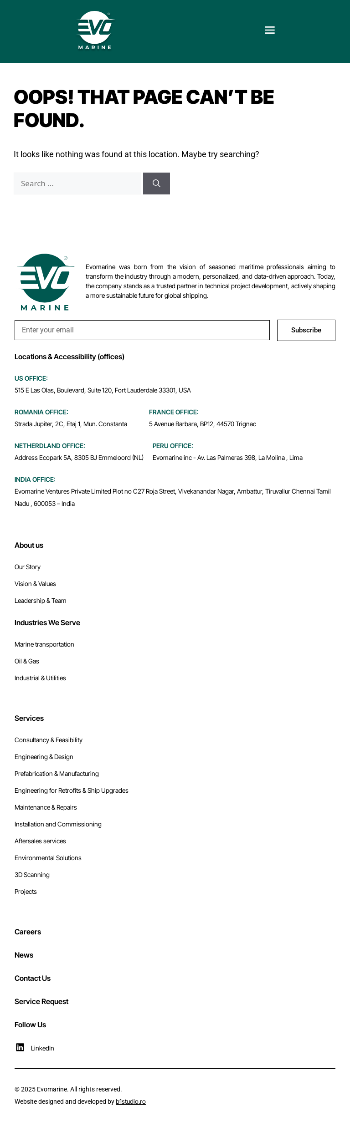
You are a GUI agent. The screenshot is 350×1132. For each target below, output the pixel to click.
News (24, 954)
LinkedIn (42, 1048)
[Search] (156, 183)
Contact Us (33, 978)
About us (29, 545)
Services (29, 718)
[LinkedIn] (20, 1047)
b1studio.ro (131, 1101)
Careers (28, 931)
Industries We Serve (47, 622)
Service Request (41, 1001)
